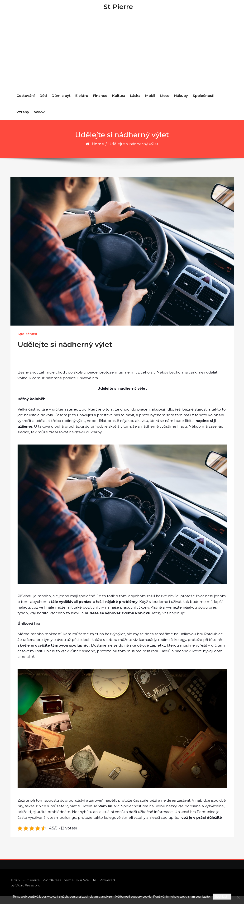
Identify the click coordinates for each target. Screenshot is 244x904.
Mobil (150, 103)
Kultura (118, 103)
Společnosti (203, 103)
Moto (164, 103)
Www (39, 120)
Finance (100, 103)
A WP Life (88, 888)
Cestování (25, 103)
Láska (135, 103)
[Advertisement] (122, 59)
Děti (43, 103)
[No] (238, 897)
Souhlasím (222, 896)
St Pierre (118, 11)
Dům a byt (61, 103)
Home (98, 152)
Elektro (81, 103)
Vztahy (22, 120)
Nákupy (181, 103)
